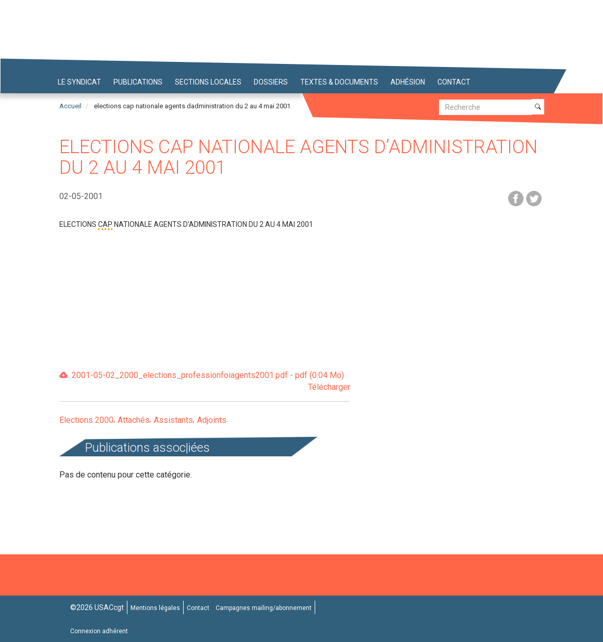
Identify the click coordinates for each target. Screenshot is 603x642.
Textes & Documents (339, 82)
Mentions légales (155, 608)
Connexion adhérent (99, 631)
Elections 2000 (86, 420)
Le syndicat (79, 82)
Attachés (134, 420)
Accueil (70, 106)
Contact (453, 82)
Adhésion (407, 82)
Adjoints (211, 420)
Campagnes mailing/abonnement (264, 608)
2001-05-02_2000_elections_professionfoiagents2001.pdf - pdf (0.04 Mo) (211, 381)
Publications (137, 82)
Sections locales (208, 82)
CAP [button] (105, 224)
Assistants (173, 420)
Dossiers (271, 82)
